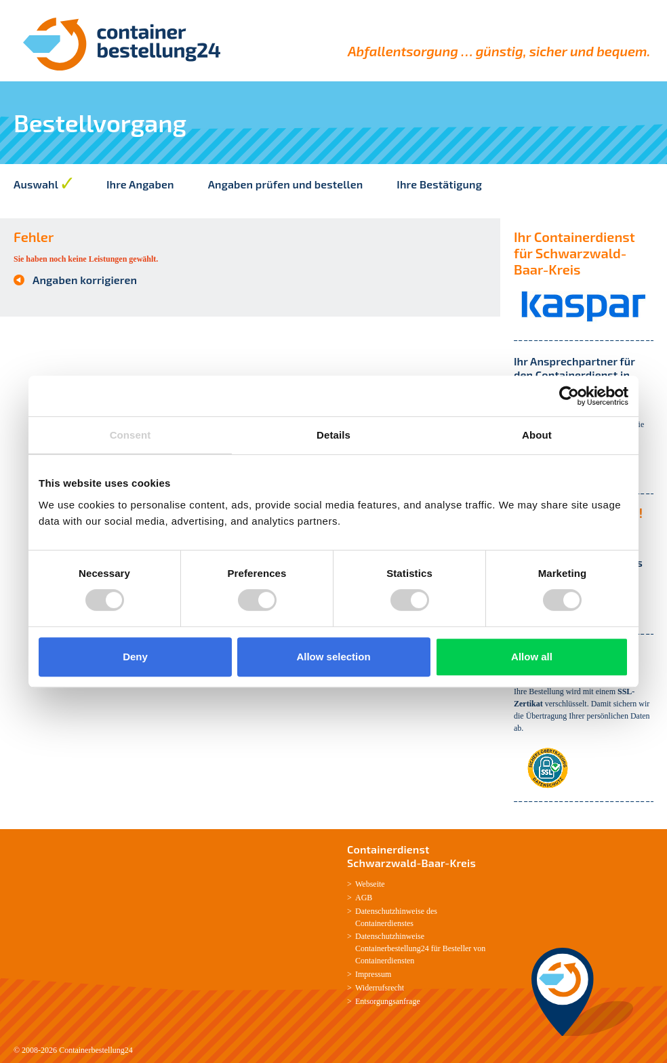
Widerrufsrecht (379, 987)
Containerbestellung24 (96, 1050)
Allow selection (333, 656)
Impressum (373, 974)
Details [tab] (333, 435)
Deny (135, 656)
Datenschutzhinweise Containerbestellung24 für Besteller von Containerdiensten (420, 948)
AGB (363, 897)
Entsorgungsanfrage (387, 1001)
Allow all (531, 656)
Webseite (370, 884)
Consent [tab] (130, 435)
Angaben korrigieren (85, 279)
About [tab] (537, 435)
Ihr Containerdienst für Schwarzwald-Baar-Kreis (574, 252)
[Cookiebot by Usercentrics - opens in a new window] (569, 396)
